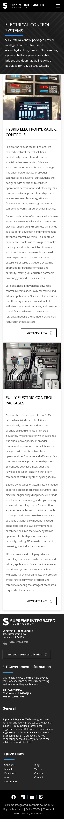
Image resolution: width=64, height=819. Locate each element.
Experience (10, 773)
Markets (8, 769)
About (7, 777)
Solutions (9, 765)
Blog (36, 765)
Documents (10, 781)
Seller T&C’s (33, 809)
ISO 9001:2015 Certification (25, 654)
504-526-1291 (19, 642)
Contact (38, 777)
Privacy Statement (32, 813)
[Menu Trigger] (58, 6)
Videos (38, 769)
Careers (38, 773)
